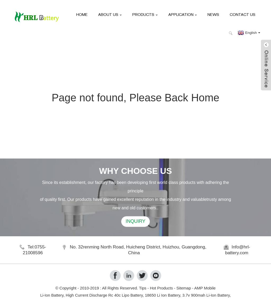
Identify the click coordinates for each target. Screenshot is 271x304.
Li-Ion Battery (52, 295)
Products (145, 14)
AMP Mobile (205, 288)
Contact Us (242, 14)
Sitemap (183, 288)
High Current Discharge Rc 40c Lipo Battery (104, 295)
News (213, 14)
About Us (110, 14)
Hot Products (161, 288)
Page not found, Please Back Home (135, 97)
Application (182, 14)
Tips (142, 288)
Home (82, 14)
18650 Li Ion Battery (162, 295)
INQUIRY (136, 222)
